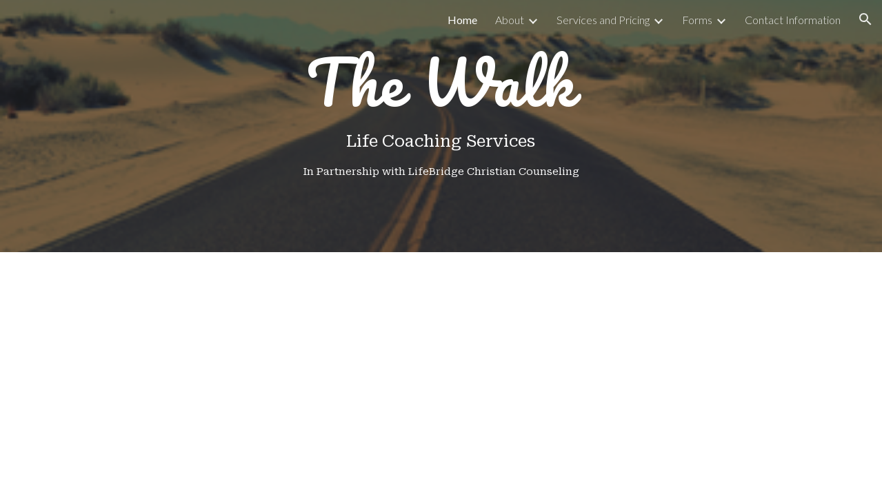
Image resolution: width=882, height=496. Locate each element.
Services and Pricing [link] (603, 19)
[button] (865, 19)
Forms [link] (697, 19)
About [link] (509, 19)
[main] (441, 126)
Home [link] (462, 19)
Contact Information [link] (793, 19)
